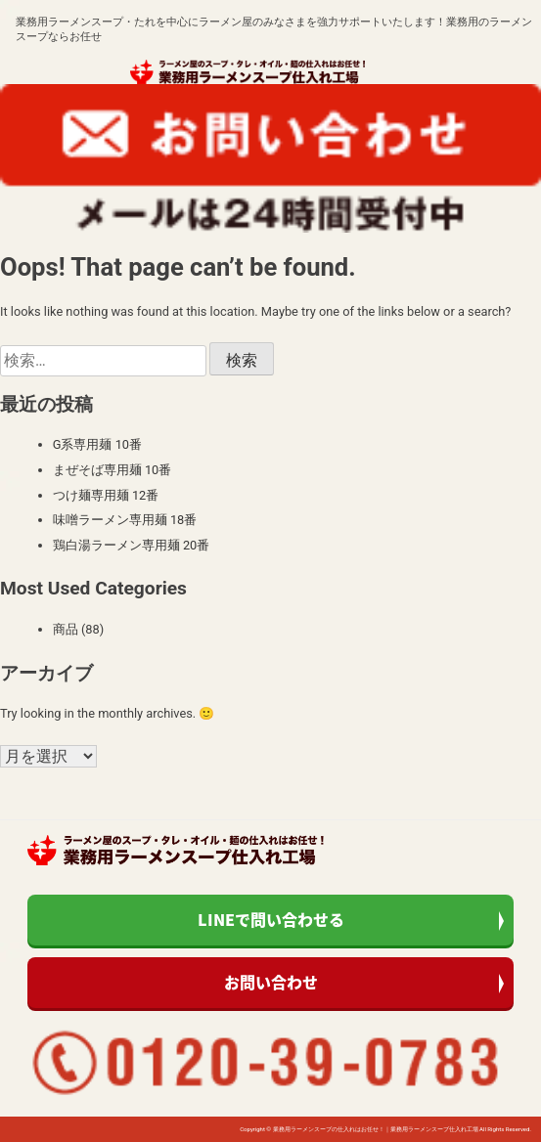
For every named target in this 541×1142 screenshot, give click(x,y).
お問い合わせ (271, 981)
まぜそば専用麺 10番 (112, 469)
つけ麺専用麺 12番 (106, 495)
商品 (65, 629)
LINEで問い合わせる (271, 919)
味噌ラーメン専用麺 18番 (125, 519)
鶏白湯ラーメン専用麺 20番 (131, 545)
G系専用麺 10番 (97, 444)
